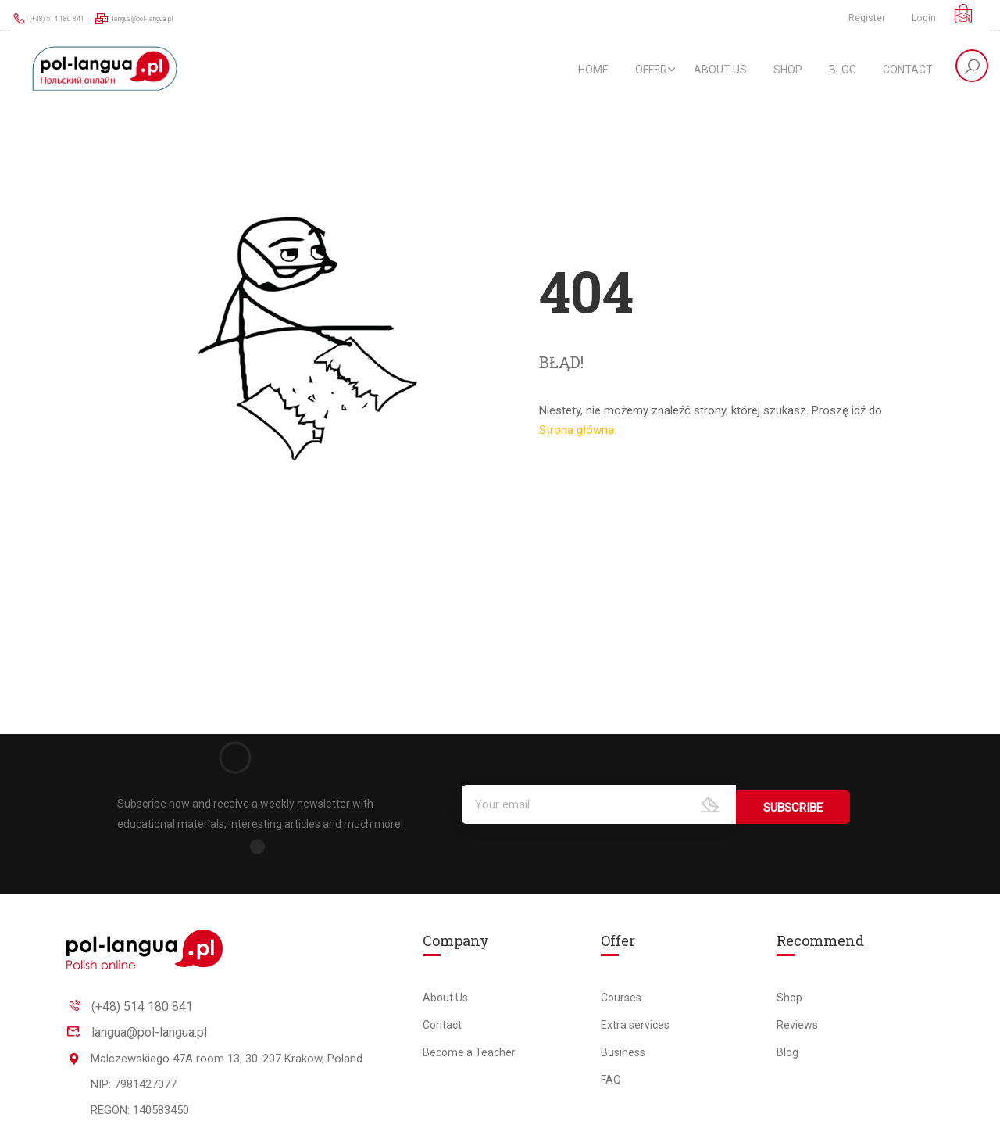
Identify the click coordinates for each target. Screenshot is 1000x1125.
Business (623, 1052)
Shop (787, 70)
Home (593, 70)
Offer (651, 70)
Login (924, 18)
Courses (621, 997)
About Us (720, 70)
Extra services (635, 1025)
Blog (842, 70)
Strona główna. (577, 435)
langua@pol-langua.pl (175, 18)
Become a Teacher (469, 1052)
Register (863, 18)
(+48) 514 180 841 (60, 18)
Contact (908, 70)
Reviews (797, 1025)
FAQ (611, 1079)
